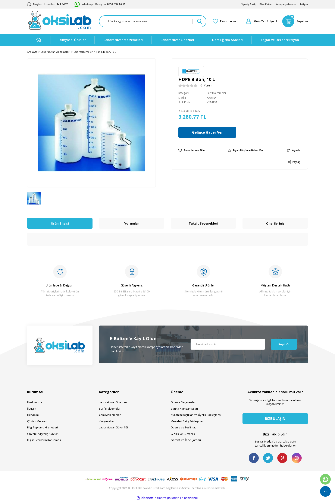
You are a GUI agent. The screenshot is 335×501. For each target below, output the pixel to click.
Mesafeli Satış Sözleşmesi (187, 421)
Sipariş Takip (248, 4)
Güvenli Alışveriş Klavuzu (43, 434)
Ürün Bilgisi (60, 223)
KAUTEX (211, 97)
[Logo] (59, 20)
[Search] (152, 21)
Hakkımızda (34, 402)
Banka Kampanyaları (184, 408)
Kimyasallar (106, 421)
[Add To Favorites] (191, 150)
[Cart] (295, 21)
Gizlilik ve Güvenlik (183, 434)
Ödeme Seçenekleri (183, 402)
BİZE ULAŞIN (275, 418)
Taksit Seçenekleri (203, 223)
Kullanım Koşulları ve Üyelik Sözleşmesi (196, 415)
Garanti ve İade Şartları (186, 440)
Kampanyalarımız (286, 4)
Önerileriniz (275, 223)
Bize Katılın (266, 4)
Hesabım (33, 415)
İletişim (304, 4)
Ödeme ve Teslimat (183, 427)
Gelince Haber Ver (208, 132)
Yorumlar (131, 223)
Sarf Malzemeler (216, 93)
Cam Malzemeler (110, 415)
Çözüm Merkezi (37, 421)
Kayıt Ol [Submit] (283, 344)
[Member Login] (261, 21)
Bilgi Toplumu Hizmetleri (42, 427)
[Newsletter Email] (228, 344)
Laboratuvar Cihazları (113, 402)
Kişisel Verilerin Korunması (44, 440)
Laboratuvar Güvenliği (113, 427)
